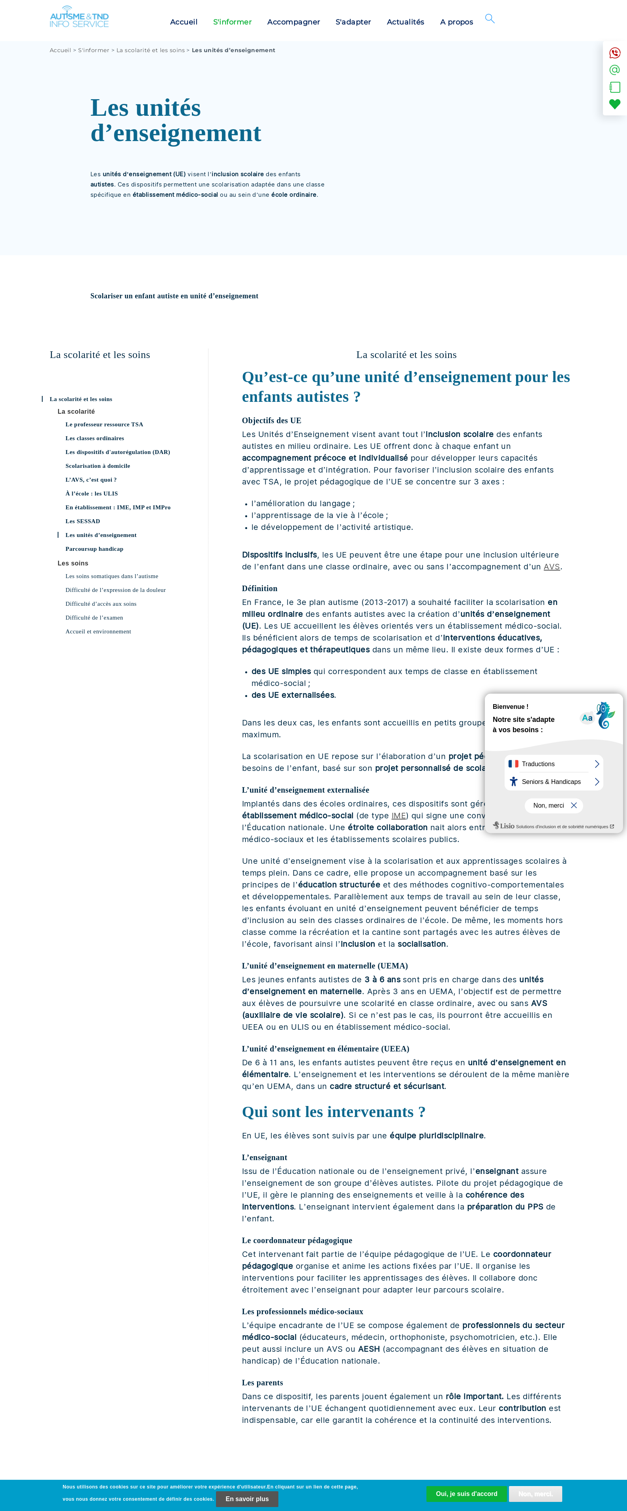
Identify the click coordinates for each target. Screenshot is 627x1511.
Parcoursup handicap (95, 549)
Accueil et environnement (98, 631)
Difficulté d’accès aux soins (101, 604)
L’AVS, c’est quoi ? (91, 480)
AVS (552, 566)
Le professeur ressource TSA (104, 424)
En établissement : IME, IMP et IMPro (118, 507)
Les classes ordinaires (95, 438)
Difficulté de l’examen (94, 617)
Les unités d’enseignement (101, 535)
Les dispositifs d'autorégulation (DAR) (118, 452)
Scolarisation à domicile (98, 466)
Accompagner (293, 22)
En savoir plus (246, 1501)
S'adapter (353, 22)
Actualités (405, 22)
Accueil (183, 22)
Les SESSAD (83, 521)
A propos (456, 22)
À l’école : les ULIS (92, 493)
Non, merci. (535, 1496)
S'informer (232, 22)
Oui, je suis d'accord (466, 1496)
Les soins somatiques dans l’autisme (112, 576)
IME (399, 815)
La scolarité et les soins (150, 50)
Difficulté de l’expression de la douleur (116, 590)
